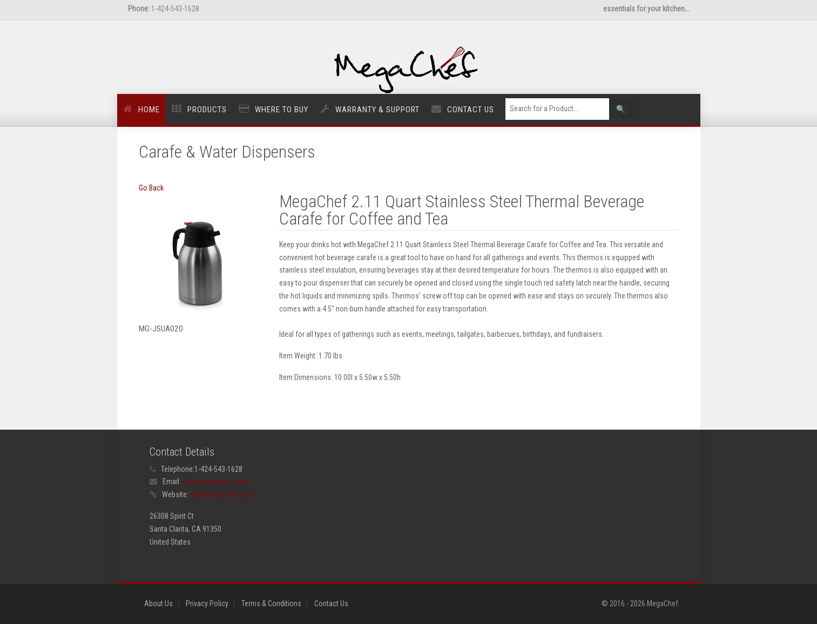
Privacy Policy (207, 603)
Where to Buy (281, 109)
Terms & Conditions (271, 603)
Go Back (151, 188)
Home (149, 109)
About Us (158, 603)
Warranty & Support (377, 109)
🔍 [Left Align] (620, 109)
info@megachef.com (215, 481)
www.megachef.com (222, 494)
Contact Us (470, 109)
